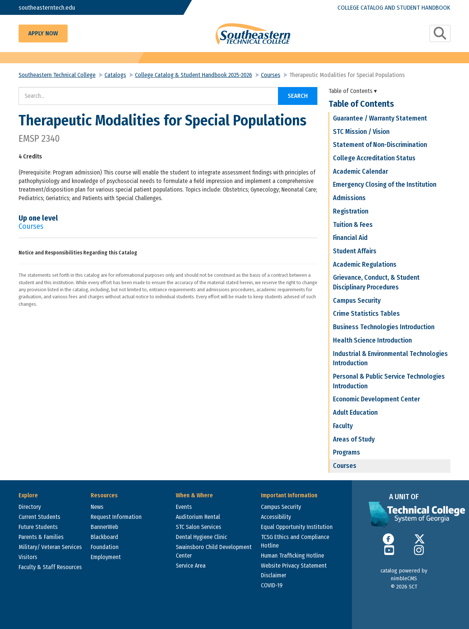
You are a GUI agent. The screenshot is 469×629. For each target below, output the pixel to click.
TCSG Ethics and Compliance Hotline (295, 541)
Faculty (343, 426)
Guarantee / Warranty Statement (380, 118)
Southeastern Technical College (57, 74)
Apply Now (43, 33)
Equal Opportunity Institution (297, 526)
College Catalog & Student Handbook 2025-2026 (193, 74)
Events (184, 506)
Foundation (105, 547)
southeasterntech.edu (47, 7)
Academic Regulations (365, 264)
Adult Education (355, 412)
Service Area (191, 565)
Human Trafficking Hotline (292, 555)
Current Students (39, 516)
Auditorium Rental (198, 516)
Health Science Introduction (372, 340)
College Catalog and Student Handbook (393, 7)
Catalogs (115, 74)
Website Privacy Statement (294, 565)
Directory (30, 506)
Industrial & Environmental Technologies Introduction (390, 359)
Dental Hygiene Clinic (201, 536)
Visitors (28, 557)
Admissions (349, 198)
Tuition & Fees (353, 225)
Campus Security (357, 300)
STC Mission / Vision (361, 132)
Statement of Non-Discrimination (380, 145)
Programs (346, 452)
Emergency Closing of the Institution (384, 184)
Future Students (38, 526)
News (97, 506)
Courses (270, 74)
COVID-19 (271, 585)
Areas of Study (354, 439)
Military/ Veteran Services (50, 547)
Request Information (116, 516)
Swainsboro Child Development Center (214, 551)
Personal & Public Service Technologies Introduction (389, 381)
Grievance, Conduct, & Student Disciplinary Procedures (376, 282)
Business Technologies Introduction (383, 327)
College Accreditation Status (374, 158)
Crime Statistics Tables (366, 313)
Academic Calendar (360, 171)
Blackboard (104, 536)
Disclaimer (273, 575)
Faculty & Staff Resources (50, 567)
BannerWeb (104, 526)
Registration (350, 211)
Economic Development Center (376, 399)
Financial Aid (350, 238)
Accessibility (276, 516)
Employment (106, 557)
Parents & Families (41, 536)
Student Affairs (354, 251)
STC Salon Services (198, 526)
